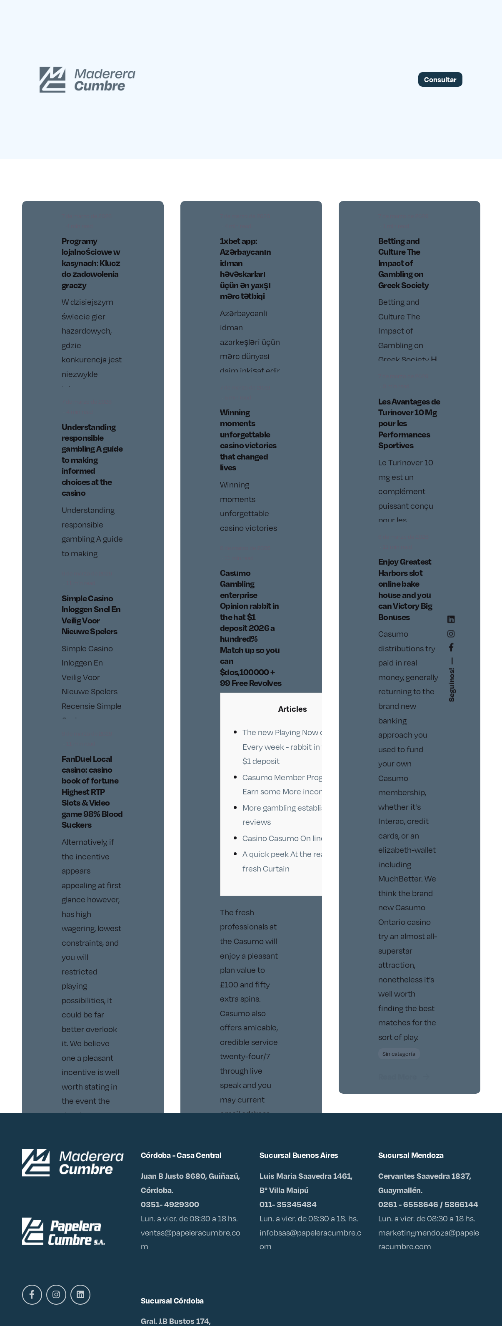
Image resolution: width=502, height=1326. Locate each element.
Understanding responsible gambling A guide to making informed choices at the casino (92, 459)
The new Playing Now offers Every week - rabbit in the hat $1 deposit (294, 746)
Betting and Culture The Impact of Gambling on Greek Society (403, 262)
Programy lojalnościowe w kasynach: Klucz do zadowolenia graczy (91, 262)
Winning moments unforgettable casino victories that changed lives (248, 439)
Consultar (440, 79)
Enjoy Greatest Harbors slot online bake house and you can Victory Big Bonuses (405, 589)
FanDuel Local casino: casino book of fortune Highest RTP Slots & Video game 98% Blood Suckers (92, 791)
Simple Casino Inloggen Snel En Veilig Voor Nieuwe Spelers (91, 614)
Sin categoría (398, 1053)
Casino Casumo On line (283, 837)
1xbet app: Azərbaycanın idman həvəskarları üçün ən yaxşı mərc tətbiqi (245, 268)
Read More (404, 1076)
